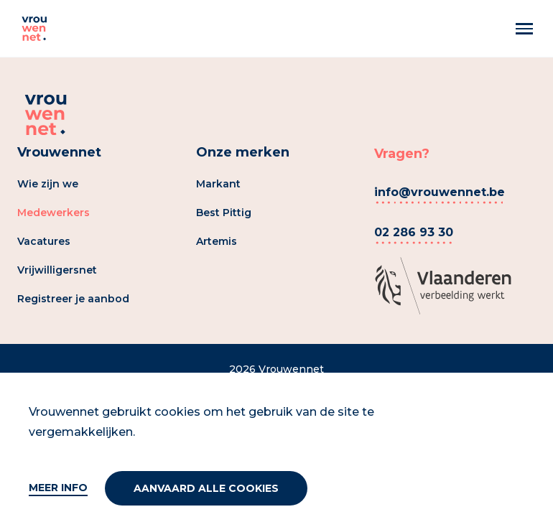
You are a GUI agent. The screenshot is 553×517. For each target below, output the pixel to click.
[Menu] (524, 28)
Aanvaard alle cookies (206, 488)
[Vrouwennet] (34, 28)
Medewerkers (53, 212)
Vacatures (43, 241)
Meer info (58, 487)
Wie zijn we (47, 183)
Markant (218, 183)
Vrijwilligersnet (57, 270)
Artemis (216, 241)
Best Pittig (223, 212)
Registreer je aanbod (73, 298)
